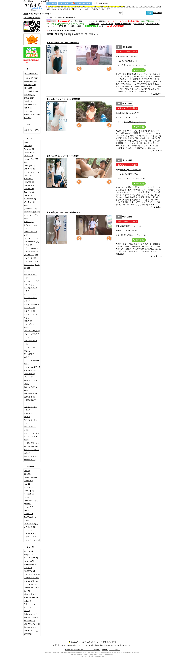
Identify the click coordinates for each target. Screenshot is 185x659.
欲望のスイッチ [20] (31, 614)
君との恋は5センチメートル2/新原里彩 (63, 99)
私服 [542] (28, 118)
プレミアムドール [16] (30, 355)
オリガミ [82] (29, 271)
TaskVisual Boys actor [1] (30, 518)
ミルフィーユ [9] (30, 537)
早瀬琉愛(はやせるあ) (128, 56)
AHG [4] (27, 142)
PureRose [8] (29, 189)
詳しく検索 (157, 13)
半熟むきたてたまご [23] (30, 382)
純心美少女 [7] (29, 621)
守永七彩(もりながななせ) (130, 170)
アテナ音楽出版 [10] (31, 251)
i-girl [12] (27, 484)
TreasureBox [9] (30, 199)
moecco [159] (29, 491)
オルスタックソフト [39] (30, 276)
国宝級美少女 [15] (30, 394)
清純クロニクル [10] (31, 617)
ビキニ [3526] (29, 98)
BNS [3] (27, 471)
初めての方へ (77, 9)
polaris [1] (27, 504)
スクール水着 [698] (31, 91)
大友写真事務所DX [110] (30, 401)
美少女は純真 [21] (30, 456)
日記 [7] (27, 611)
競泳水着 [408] (29, 95)
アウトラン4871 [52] (31, 248)
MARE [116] (28, 487)
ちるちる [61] (29, 222)
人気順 (66, 34)
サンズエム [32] (30, 294)
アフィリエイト (114, 650)
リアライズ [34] (30, 370)
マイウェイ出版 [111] (32, 367)
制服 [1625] (28, 88)
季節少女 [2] (28, 413)
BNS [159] (28, 146)
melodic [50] (28, 179)
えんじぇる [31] (30, 527)
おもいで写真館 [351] (32, 212)
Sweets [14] (28, 514)
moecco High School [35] (29, 495)
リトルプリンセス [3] (32, 540)
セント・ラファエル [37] (30, 316)
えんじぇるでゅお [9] (32, 574)
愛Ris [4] (27, 417)
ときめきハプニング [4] (30, 226)
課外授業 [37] (29, 634)
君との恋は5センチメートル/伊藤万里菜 (63, 212)
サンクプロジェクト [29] (30, 289)
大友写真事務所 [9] (31, 397)
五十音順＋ (90, 34)
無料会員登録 (106, 9)
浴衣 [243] (28, 108)
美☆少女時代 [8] (30, 627)
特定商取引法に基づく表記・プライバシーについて (82, 650)
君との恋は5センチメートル (135, 65)
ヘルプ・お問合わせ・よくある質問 (93, 642)
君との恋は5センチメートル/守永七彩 (63, 156)
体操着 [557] (28, 101)
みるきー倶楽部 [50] (31, 242)
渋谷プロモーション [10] (30, 421)
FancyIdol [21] (29, 149)
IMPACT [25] (28, 156)
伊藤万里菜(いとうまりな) (130, 226)
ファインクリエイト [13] (30, 342)
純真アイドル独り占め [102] (31, 451)
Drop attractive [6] (30, 477)
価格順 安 (75, 34)
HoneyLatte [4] (29, 152)
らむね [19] (28, 245)
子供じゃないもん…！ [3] (30, 605)
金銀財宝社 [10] (30, 460)
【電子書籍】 (62, 26)
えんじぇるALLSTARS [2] (29, 569)
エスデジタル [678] (31, 261)
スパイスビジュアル (130, 61)
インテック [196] (30, 258)
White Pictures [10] (31, 524)
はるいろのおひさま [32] (30, 233)
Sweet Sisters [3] (30, 564)
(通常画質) (138, 70)
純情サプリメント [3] (32, 624)
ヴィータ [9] (28, 377)
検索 (120, 13)
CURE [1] (27, 474)
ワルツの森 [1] (29, 374)
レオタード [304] (30, 105)
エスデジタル (139, 24)
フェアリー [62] (30, 533)
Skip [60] (27, 510)
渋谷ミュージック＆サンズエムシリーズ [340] (31, 436)
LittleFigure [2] (29, 166)
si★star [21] (28, 507)
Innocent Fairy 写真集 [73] (31, 160)
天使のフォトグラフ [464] (30, 408)
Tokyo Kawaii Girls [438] (29, 193)
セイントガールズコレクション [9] (31, 306)
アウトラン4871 (107, 24)
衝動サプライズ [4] (31, 631)
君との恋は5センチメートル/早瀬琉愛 (63, 43)
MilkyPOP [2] (29, 182)
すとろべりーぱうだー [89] (31, 216)
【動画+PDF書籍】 (76, 26)
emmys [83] (28, 481)
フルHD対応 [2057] (31, 78)
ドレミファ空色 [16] (31, 334)
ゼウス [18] (28, 321)
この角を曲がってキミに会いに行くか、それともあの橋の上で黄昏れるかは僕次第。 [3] (31, 584)
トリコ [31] (28, 530)
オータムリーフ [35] (31, 281)
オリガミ (51, 26)
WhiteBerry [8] (29, 202)
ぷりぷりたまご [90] (31, 238)
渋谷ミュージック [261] (30, 428)
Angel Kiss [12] (29, 551)
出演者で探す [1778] (31, 130)
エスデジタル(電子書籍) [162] (32, 266)
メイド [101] (28, 111)
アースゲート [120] (31, 255)
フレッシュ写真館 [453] (30, 349)
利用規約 (105, 650)
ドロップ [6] (28, 337)
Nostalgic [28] (29, 185)
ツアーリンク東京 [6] (32, 331)
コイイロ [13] (29, 284)
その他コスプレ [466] (32, 114)
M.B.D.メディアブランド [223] (31, 173)
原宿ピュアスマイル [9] (30, 388)
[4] (32, 599)
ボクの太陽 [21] (30, 594)
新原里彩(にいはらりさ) (129, 113)
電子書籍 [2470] (30, 85)
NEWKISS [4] (29, 561)
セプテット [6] (29, 311)
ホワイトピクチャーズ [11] (31, 362)
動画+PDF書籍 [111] (31, 81)
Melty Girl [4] (28, 555)
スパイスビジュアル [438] (30, 299)
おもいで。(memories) (123, 24)
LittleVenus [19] (29, 169)
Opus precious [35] (31, 500)
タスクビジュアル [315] (30, 325)
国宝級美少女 (94, 24)
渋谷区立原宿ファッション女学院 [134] (31, 444)
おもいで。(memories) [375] (30, 206)
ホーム (25, 14)
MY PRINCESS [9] (31, 558)
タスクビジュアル (153, 24)
